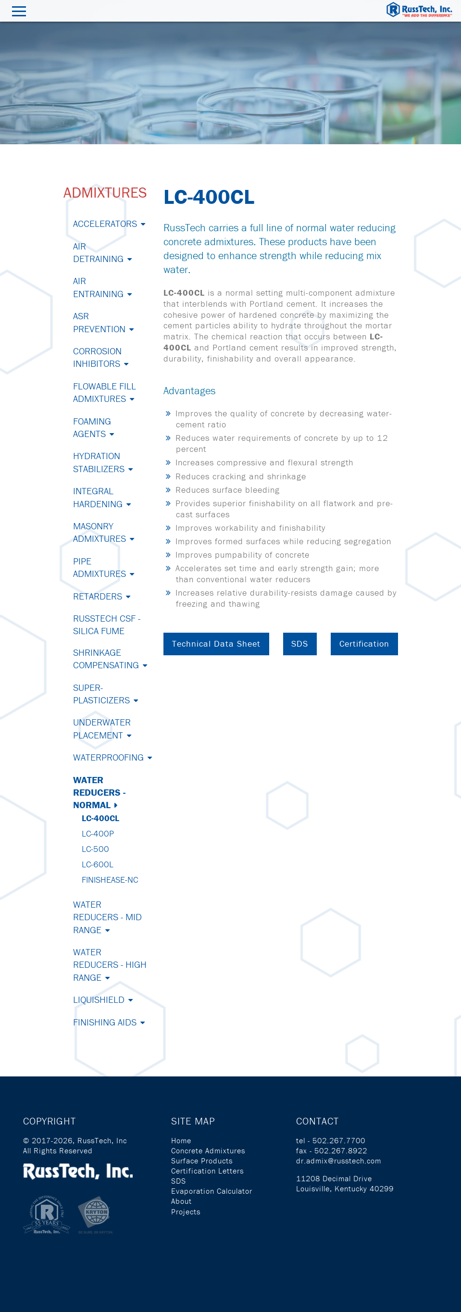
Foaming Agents (92, 427)
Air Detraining (98, 252)
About (181, 1201)
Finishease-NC (110, 879)
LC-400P (98, 833)
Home (181, 1140)
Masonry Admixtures (99, 532)
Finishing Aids (105, 1022)
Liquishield (99, 999)
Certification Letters (207, 1170)
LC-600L (97, 864)
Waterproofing (108, 757)
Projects (185, 1211)
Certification (364, 643)
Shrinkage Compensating (106, 658)
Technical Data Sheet (216, 643)
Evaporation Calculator (211, 1191)
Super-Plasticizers (101, 693)
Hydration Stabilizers (99, 462)
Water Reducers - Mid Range (107, 917)
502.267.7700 (338, 1140)
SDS (299, 643)
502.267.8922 (340, 1150)
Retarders (97, 596)
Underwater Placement (102, 728)
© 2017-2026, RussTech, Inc (75, 1140)
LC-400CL (100, 818)
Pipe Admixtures (99, 567)
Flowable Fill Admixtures (104, 392)
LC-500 (95, 848)
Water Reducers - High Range (110, 964)
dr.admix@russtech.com (338, 1160)
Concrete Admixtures (208, 1150)
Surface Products (202, 1160)
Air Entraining (98, 287)
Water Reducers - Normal (99, 792)
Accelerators (105, 223)
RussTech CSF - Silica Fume (106, 624)
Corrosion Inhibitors (97, 357)
